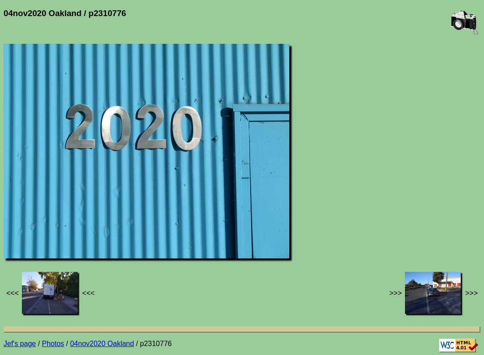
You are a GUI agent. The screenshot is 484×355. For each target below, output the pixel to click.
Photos (53, 343)
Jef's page (20, 343)
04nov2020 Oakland (102, 343)
